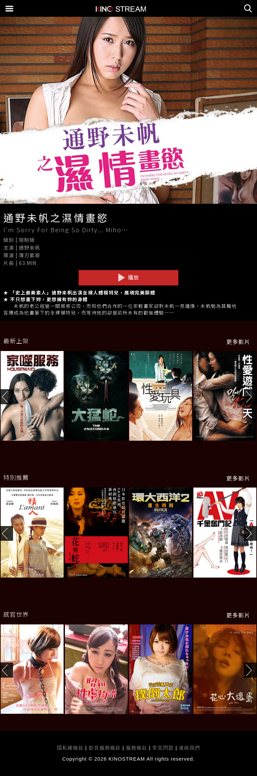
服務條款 (137, 748)
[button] (250, 396)
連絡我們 (189, 748)
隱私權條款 (70, 748)
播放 (128, 277)
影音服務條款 (105, 748)
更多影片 (238, 342)
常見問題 (163, 748)
